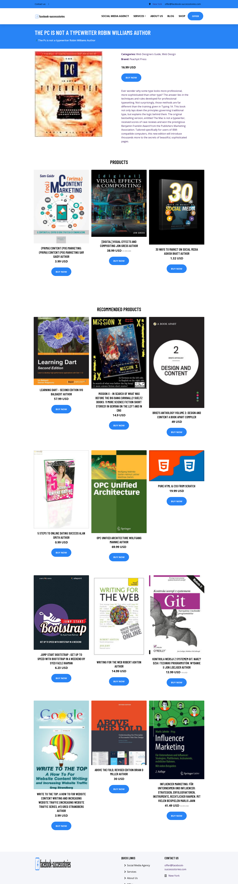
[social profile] (48, 4)
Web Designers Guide (148, 54)
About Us (156, 16)
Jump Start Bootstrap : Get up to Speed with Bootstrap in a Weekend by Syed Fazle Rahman (61, 659)
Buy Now (131, 77)
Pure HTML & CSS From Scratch (176, 486)
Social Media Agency (115, 16)
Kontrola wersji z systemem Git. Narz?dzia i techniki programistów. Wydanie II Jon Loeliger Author (176, 663)
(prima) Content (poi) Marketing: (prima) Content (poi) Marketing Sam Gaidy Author (61, 252)
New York (157, 4)
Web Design (169, 54)
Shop (182, 16)
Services (131, 871)
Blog (170, 16)
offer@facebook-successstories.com (183, 4)
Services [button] (138, 16)
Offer (195, 16)
